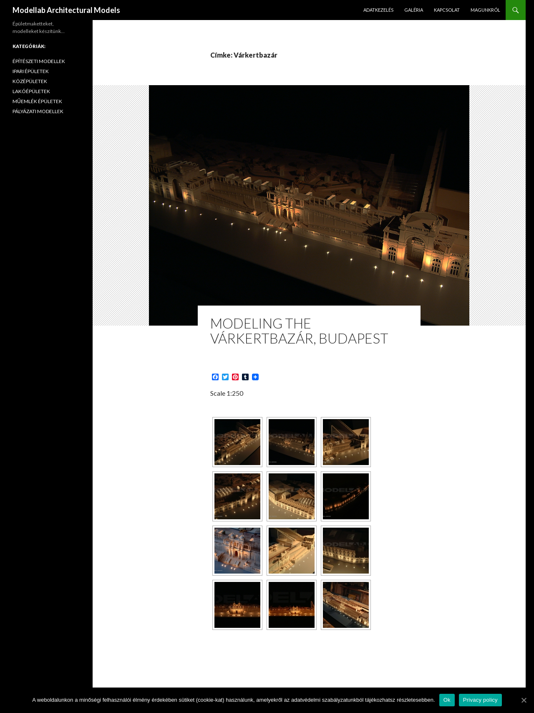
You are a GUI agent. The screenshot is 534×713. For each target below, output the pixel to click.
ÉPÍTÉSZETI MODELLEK (39, 61)
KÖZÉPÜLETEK (30, 81)
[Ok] (523, 700)
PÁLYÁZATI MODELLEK (38, 111)
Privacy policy (480, 700)
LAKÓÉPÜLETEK (31, 91)
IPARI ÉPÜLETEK (31, 71)
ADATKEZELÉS (378, 10)
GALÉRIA (413, 10)
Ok (447, 700)
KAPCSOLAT (447, 10)
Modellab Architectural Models (66, 10)
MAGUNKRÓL (485, 10)
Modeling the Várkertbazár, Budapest (299, 330)
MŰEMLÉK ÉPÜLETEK (37, 101)
